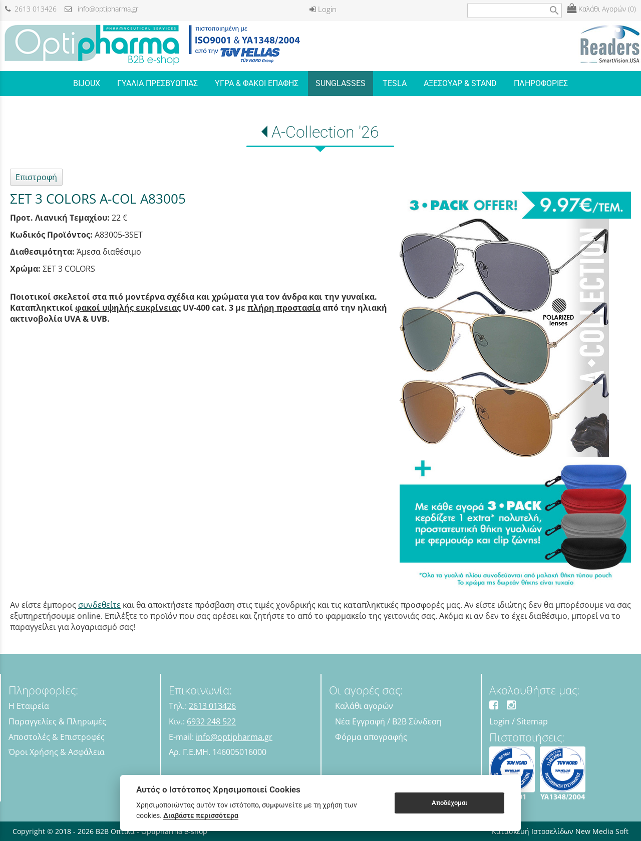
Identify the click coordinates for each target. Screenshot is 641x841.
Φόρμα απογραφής (371, 736)
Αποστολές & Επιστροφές (57, 736)
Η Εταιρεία (29, 705)
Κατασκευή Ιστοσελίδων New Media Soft (560, 831)
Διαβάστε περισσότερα (200, 815)
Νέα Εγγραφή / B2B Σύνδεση (388, 721)
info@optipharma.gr (101, 9)
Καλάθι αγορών (364, 705)
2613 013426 (31, 9)
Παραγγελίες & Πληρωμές (57, 721)
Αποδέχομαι (449, 802)
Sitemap (532, 721)
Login (323, 9)
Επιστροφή (36, 177)
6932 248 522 (211, 721)
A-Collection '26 (325, 132)
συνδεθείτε (99, 604)
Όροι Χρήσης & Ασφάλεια (57, 751)
